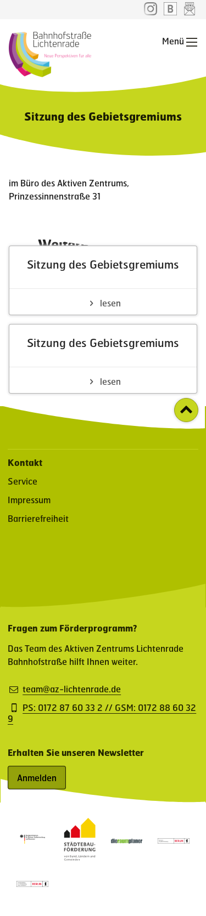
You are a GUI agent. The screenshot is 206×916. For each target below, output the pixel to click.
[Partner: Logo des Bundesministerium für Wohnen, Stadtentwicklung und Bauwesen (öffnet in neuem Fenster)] (32, 843)
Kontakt (25, 462)
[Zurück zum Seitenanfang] (186, 410)
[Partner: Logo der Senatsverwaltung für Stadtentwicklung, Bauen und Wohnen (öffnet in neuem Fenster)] (32, 883)
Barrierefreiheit (38, 518)
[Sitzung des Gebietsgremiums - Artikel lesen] (103, 280)
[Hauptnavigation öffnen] (191, 42)
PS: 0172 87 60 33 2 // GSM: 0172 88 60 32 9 (102, 713)
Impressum (29, 499)
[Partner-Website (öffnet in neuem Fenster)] (80, 857)
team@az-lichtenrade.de (72, 689)
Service (22, 481)
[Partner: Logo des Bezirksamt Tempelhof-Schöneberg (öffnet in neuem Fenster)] (174, 840)
